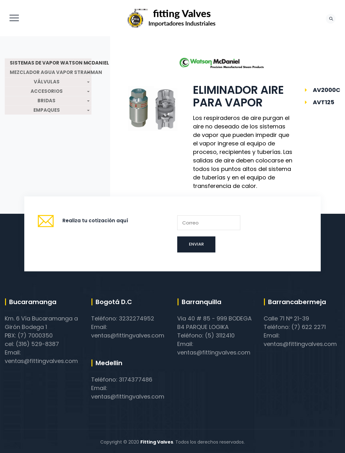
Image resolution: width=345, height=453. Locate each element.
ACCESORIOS (47, 91)
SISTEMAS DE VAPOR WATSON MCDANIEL (50, 63)
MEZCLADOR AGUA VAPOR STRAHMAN (50, 72)
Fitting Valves (156, 442)
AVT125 (323, 102)
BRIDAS (47, 101)
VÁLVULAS (47, 82)
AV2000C (326, 90)
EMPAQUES (46, 110)
